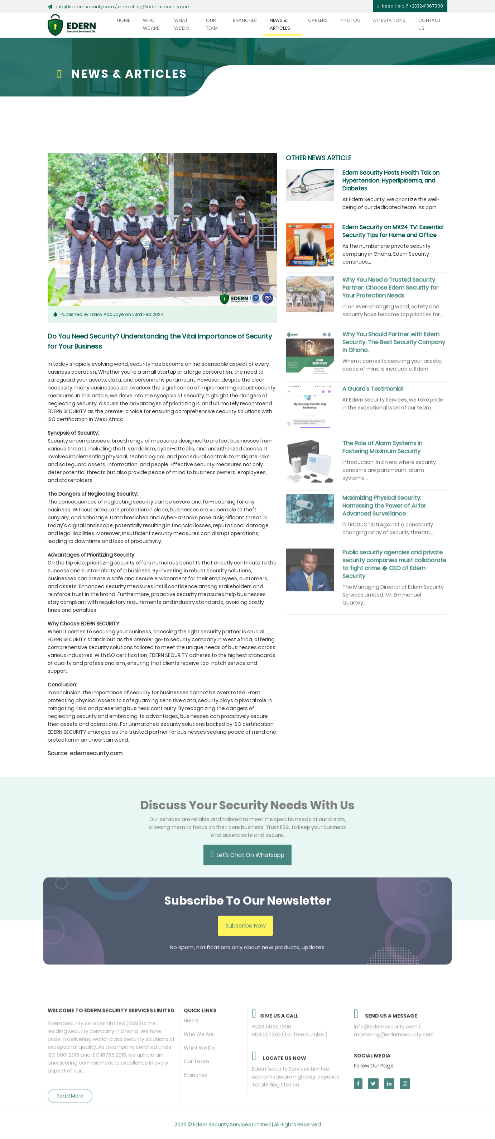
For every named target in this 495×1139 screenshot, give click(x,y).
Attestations (389, 20)
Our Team (212, 24)
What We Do (181, 24)
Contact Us (429, 24)
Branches (245, 20)
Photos (350, 20)
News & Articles (280, 24)
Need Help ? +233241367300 (410, 6)
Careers (318, 20)
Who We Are (151, 24)
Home (123, 20)
